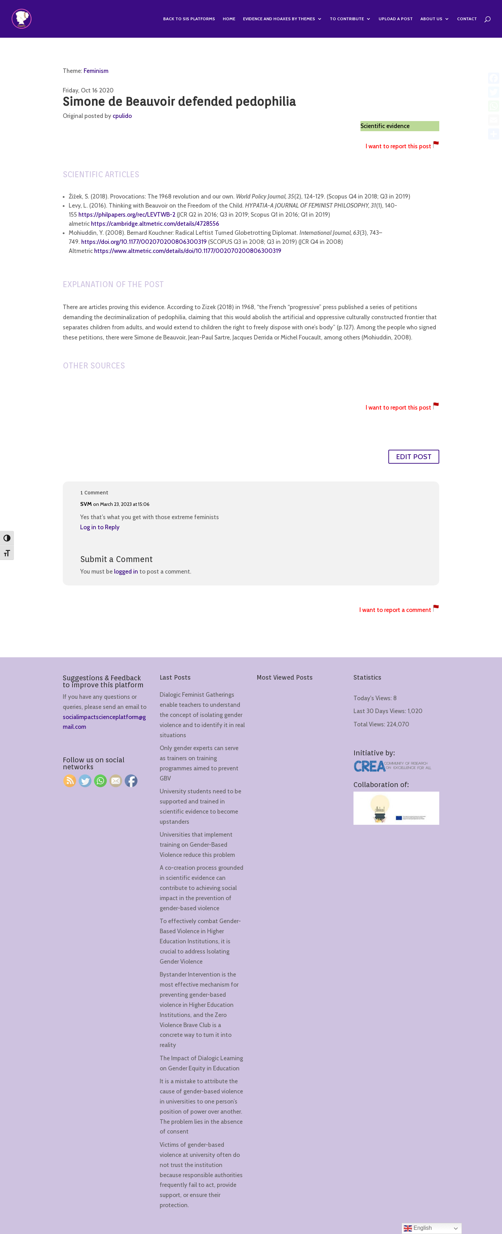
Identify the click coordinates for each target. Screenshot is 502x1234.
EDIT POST (414, 457)
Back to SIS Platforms (189, 18)
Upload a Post (396, 18)
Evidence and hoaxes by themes (279, 18)
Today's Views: (373, 698)
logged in (126, 571)
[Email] (494, 120)
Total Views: (370, 724)
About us (431, 18)
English (418, 1228)
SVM (86, 504)
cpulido (122, 115)
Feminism (96, 70)
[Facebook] (494, 78)
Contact (467, 18)
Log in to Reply (100, 527)
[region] (90, 1179)
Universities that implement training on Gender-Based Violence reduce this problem (197, 844)
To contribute (347, 18)
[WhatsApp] (494, 106)
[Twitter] (494, 92)
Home (229, 18)
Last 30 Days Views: (380, 711)
